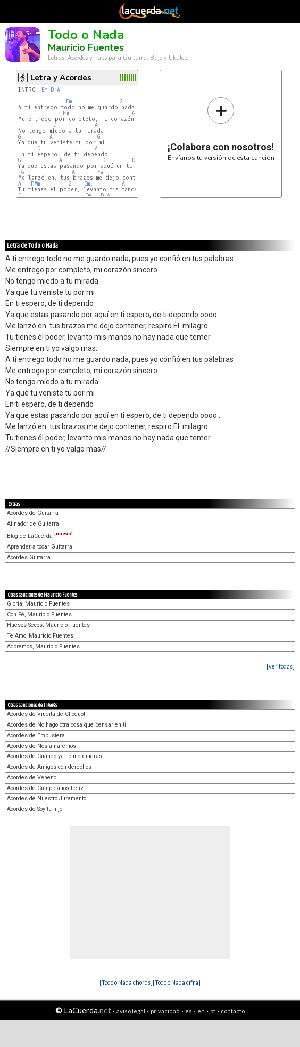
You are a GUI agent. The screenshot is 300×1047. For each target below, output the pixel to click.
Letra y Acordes (60, 78)
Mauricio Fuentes (86, 47)
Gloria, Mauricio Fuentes (38, 603)
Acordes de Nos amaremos (41, 746)
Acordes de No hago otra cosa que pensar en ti (66, 724)
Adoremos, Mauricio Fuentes (43, 646)
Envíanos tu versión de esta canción (221, 128)
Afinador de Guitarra (33, 523)
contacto (233, 1011)
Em (44, 89)
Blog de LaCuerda (40, 536)
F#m (101, 171)
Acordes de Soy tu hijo (34, 809)
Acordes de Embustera (36, 735)
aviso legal (130, 1011)
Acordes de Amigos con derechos (49, 766)
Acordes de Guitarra (33, 513)
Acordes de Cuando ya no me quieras (54, 756)
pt (212, 1011)
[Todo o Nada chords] (126, 982)
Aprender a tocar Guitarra (39, 546)
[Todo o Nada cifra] (177, 982)
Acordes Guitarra (29, 557)
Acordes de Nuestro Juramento (46, 798)
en (201, 1011)
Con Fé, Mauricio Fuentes (39, 614)
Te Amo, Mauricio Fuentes (40, 635)
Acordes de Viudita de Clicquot (46, 714)
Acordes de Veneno (31, 777)
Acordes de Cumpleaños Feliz (45, 788)
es (188, 1011)
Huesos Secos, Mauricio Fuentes (48, 625)
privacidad (165, 1011)
